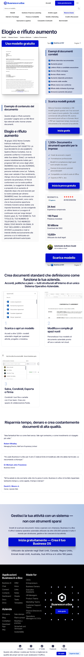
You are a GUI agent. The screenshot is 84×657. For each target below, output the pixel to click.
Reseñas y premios (18, 622)
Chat (4, 586)
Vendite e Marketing (52, 17)
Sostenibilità (19, 632)
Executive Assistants (30, 591)
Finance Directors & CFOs (33, 612)
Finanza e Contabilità (32, 17)
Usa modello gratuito (20, 43)
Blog (4, 618)
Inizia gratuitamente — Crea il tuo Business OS (42, 541)
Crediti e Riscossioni (71, 17)
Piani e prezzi (19, 618)
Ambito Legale (52, 13)
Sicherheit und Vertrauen (20, 627)
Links (16, 589)
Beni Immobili (63, 21)
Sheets (17, 596)
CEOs (28, 580)
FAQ (3, 630)
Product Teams (32, 598)
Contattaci (6, 621)
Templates (18, 603)
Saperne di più (74, 653)
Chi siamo (6, 614)
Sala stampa (19, 614)
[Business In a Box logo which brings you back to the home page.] (14, 3)
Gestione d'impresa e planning (31, 13)
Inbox (16, 586)
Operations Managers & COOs (33, 617)
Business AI (6, 583)
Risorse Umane (69, 13)
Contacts (5, 593)
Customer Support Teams (33, 606)
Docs (4, 599)
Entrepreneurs (31, 583)
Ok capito (61, 653)
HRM (16, 583)
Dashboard (6, 596)
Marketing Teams (33, 602)
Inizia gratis (64, 130)
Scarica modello (64, 258)
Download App (6, 625)
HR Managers (31, 595)
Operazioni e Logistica (24, 21)
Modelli (12, 13)
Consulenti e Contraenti (45, 21)
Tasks (16, 599)
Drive (4, 603)
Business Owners (33, 586)
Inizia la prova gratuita (64, 185)
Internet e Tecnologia (12, 17)
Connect (5, 589)
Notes (16, 593)
